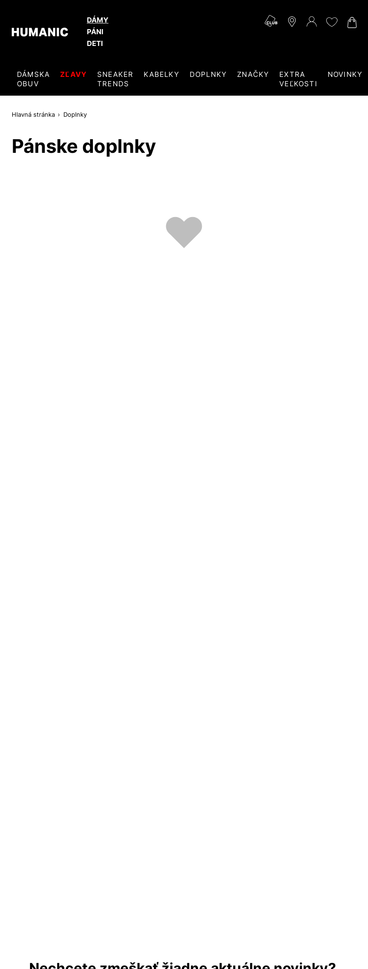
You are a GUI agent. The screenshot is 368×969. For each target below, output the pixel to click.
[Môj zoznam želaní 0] (331, 22)
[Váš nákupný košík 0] (351, 22)
